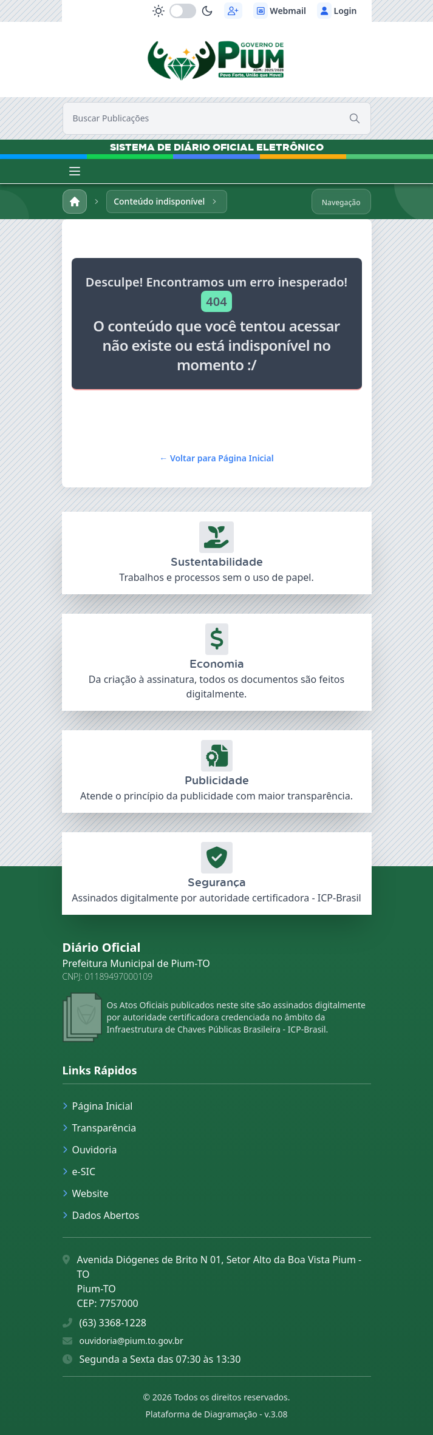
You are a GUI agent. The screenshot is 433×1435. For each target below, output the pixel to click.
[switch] (182, 11)
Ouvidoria (90, 1149)
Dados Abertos (101, 1215)
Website (86, 1193)
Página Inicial (98, 1106)
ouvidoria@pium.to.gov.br (131, 1340)
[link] (217, 57)
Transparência (100, 1128)
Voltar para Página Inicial (216, 458)
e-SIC (79, 1171)
